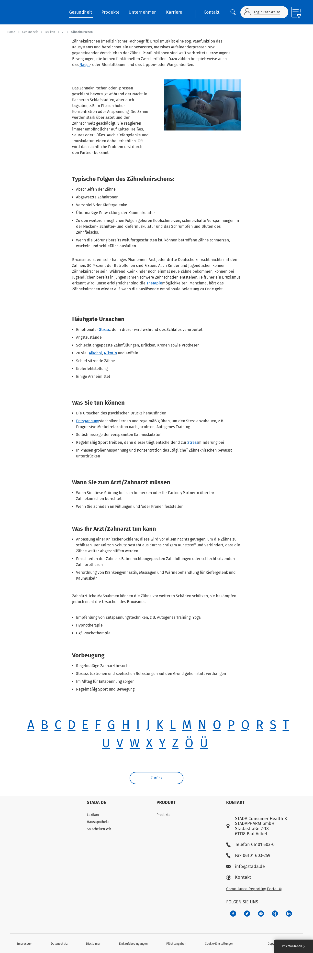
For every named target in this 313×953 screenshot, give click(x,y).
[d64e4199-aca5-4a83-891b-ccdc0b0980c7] (289, 913)
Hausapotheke (98, 822)
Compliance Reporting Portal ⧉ (253, 889)
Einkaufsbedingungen (133, 943)
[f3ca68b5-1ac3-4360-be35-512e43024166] (261, 913)
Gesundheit (80, 12)
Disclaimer (93, 943)
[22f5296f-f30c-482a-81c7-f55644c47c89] (275, 913)
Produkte (110, 12)
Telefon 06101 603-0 (250, 844)
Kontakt (211, 12)
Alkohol (95, 353)
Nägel (84, 64)
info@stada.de (245, 866)
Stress (104, 329)
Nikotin (110, 353)
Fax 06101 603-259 (248, 855)
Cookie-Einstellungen (219, 943)
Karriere (174, 12)
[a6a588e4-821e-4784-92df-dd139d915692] (247, 913)
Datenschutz (59, 943)
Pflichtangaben (176, 943)
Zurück (156, 778)
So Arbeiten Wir (99, 829)
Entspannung (87, 421)
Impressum (24, 943)
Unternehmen (143, 12)
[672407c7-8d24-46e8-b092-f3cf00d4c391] (233, 913)
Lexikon (93, 815)
